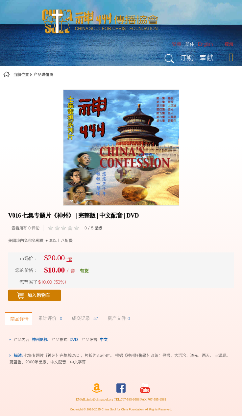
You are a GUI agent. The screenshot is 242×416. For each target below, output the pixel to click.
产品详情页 (43, 74)
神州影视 (40, 339)
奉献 (206, 57)
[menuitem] (228, 44)
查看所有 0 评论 (25, 228)
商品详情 (19, 319)
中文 (104, 339)
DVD (74, 339)
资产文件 (118, 318)
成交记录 (84, 318)
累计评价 (49, 318)
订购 (187, 57)
